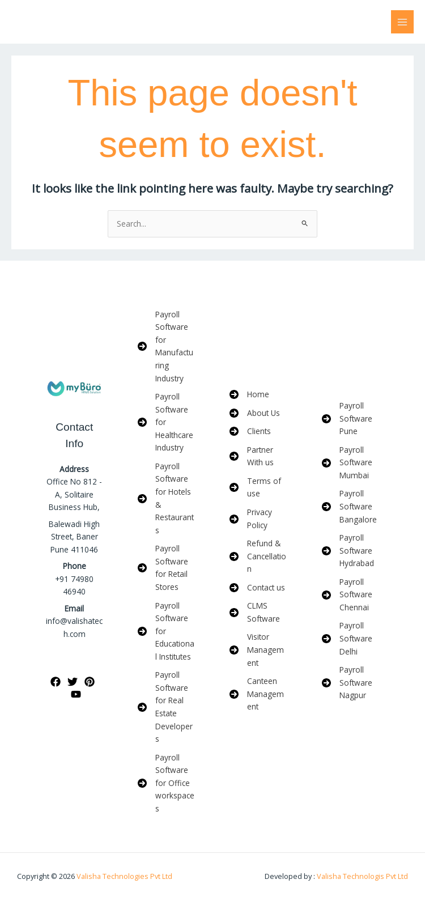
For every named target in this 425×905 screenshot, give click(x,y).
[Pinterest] (89, 682)
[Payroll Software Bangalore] (351, 506)
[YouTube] (76, 694)
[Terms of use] (259, 487)
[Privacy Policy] (259, 519)
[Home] (249, 394)
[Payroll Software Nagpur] (351, 683)
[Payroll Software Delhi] (351, 638)
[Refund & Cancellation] (259, 556)
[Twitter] (72, 682)
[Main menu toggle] (402, 21)
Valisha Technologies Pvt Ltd (124, 876)
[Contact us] (257, 587)
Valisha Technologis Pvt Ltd (361, 876)
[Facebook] (55, 682)
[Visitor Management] (259, 650)
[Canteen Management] (259, 694)
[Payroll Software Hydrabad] (351, 551)
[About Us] (255, 413)
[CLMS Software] (259, 612)
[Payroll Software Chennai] (351, 595)
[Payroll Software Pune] (351, 419)
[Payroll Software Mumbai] (351, 463)
